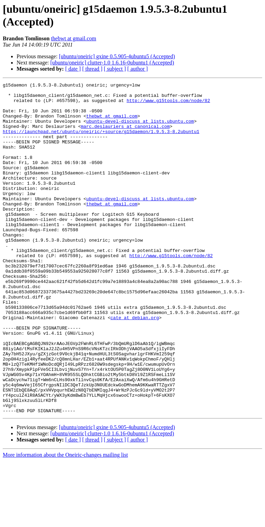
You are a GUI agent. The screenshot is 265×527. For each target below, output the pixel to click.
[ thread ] (92, 69)
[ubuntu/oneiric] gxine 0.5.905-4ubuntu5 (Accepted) (117, 56)
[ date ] (73, 69)
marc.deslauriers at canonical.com (125, 135)
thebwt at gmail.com (73, 38)
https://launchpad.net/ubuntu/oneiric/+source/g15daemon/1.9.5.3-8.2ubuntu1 (101, 142)
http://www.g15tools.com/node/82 (168, 104)
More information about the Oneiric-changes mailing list (65, 521)
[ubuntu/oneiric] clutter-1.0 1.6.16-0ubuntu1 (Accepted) (112, 62)
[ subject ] (115, 69)
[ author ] (137, 69)
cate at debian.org (134, 365)
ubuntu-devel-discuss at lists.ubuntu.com (140, 129)
